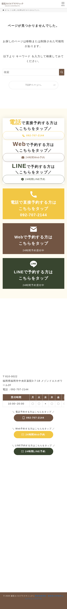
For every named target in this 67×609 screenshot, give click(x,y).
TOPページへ (33, 85)
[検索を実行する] (61, 72)
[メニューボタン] (63, 4)
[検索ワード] (33, 72)
